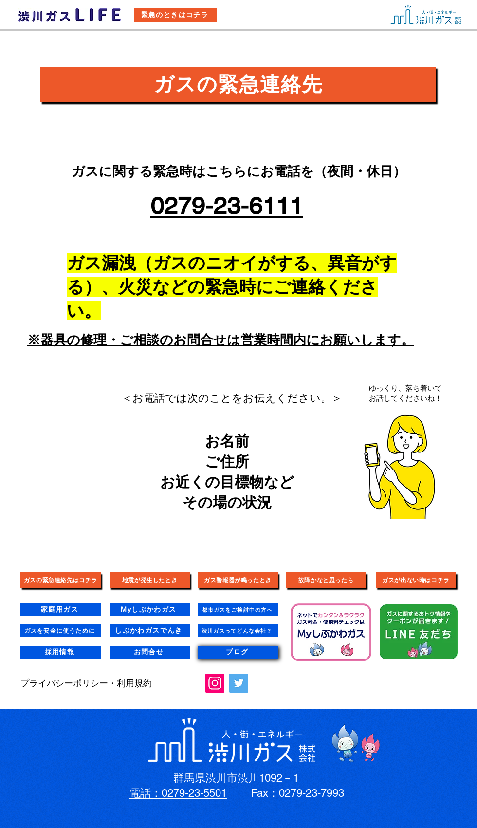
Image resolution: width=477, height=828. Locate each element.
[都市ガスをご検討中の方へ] (238, 609)
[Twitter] (238, 683)
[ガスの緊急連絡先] (238, 84)
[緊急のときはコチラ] (175, 15)
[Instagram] (214, 683)
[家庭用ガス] (60, 609)
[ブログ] (238, 652)
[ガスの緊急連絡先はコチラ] (60, 580)
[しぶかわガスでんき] (150, 630)
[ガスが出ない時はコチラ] (416, 580)
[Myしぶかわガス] (150, 609)
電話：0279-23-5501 (178, 793)
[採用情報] (60, 652)
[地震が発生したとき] (150, 580)
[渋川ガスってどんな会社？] (238, 630)
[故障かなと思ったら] (326, 580)
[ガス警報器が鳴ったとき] (238, 580)
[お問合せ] (150, 652)
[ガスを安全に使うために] (60, 630)
